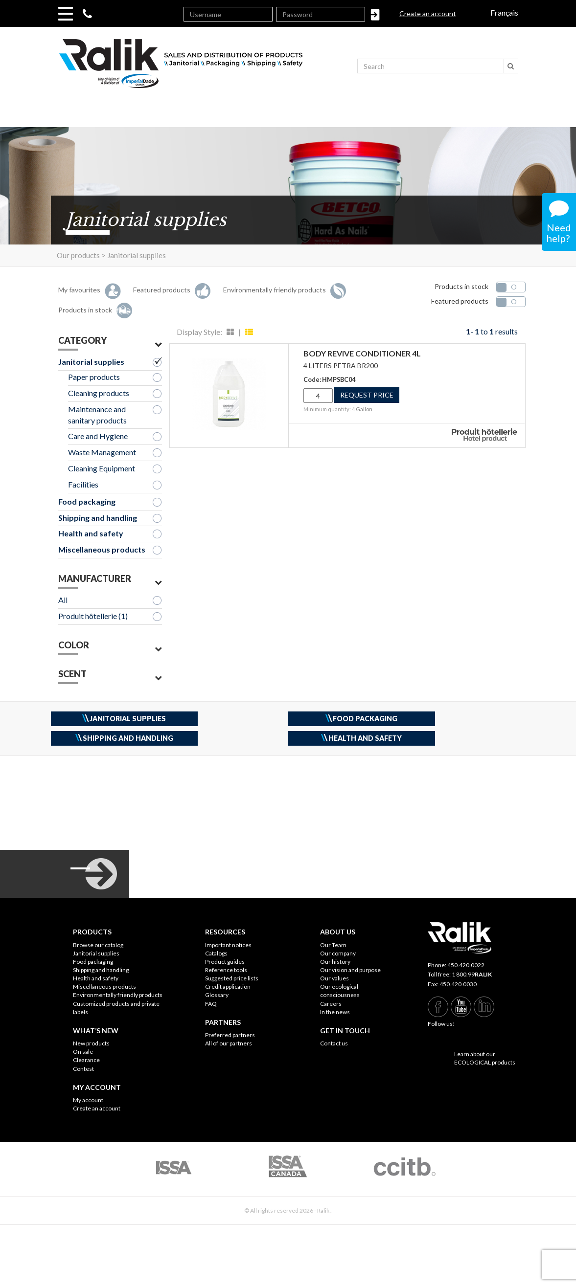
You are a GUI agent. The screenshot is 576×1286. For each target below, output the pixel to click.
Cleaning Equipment (101, 468)
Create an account (427, 13)
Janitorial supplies (91, 361)
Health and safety (90, 533)
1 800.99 (472, 974)
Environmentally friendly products (117, 994)
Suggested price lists (231, 978)
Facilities (83, 484)
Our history (335, 961)
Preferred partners (230, 1035)
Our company (338, 953)
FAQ (211, 1003)
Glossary (217, 994)
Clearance (86, 1060)
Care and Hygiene (98, 436)
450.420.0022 (465, 965)
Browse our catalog (98, 945)
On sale (83, 1051)
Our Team (333, 945)
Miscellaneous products (101, 549)
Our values (334, 978)
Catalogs (216, 953)
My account (88, 1100)
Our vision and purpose (350, 970)
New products (91, 1043)
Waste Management (102, 452)
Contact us (334, 1043)
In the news (335, 1012)
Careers (331, 1003)
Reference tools (226, 970)
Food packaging (86, 501)
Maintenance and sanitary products (97, 414)
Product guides (225, 961)
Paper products (94, 376)
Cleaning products (98, 393)
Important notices (228, 945)
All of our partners (228, 1043)
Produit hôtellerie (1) (93, 616)
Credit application (228, 986)
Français (504, 12)
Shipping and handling (97, 517)
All (63, 599)
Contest (83, 1068)
